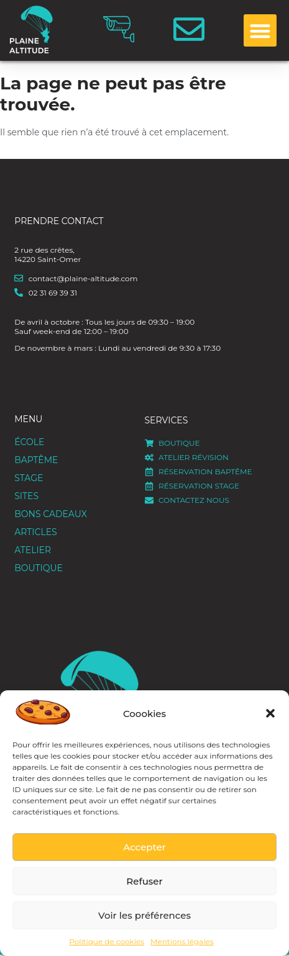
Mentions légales (182, 941)
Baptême (39, 460)
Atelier (32, 550)
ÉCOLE (32, 442)
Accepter (144, 847)
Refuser (144, 881)
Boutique (38, 568)
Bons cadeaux (50, 514)
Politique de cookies (106, 941)
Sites (29, 496)
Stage (31, 478)
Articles (35, 532)
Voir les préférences (144, 915)
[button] (270, 713)
